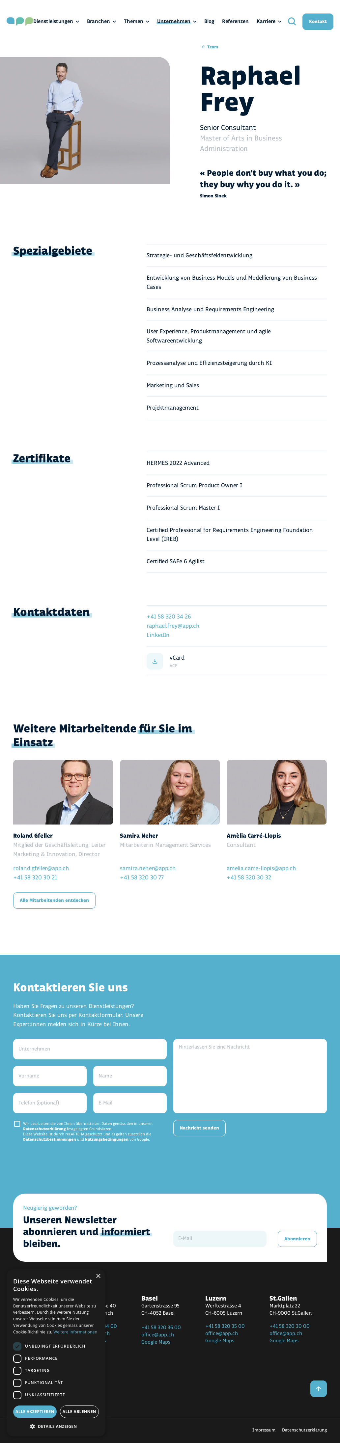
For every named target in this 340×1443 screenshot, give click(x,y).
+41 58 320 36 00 (161, 1328)
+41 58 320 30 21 (35, 877)
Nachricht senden (199, 1128)
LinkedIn (158, 635)
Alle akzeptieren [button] (34, 1411)
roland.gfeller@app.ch (41, 868)
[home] (20, 21)
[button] (56, 1426)
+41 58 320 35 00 (225, 1326)
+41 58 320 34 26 (169, 616)
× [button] (98, 1276)
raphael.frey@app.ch (173, 625)
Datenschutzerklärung (44, 1129)
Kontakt (318, 21)
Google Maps (155, 1342)
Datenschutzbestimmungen (49, 1139)
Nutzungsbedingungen (106, 1139)
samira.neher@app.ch (148, 868)
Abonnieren (297, 1239)
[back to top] (318, 1388)
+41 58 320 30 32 (249, 877)
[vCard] (237, 661)
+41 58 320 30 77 (142, 877)
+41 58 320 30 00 (289, 1326)
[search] (291, 21)
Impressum (263, 1430)
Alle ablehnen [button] (79, 1411)
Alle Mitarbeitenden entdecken (54, 900)
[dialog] (56, 1352)
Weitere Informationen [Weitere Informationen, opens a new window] (75, 1332)
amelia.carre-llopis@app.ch (261, 868)
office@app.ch (157, 1335)
